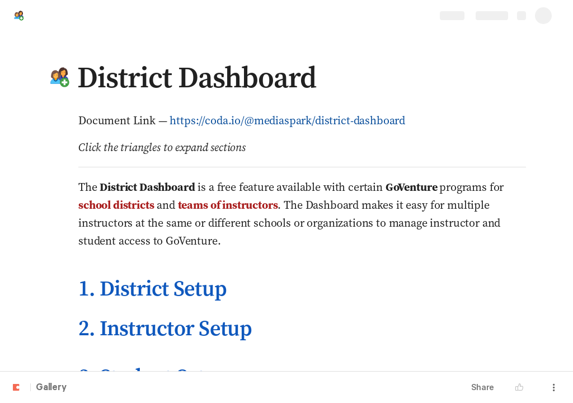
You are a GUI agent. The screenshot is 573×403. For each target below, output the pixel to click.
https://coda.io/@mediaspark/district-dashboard (287, 120)
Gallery (51, 387)
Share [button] (482, 387)
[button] (60, 77)
